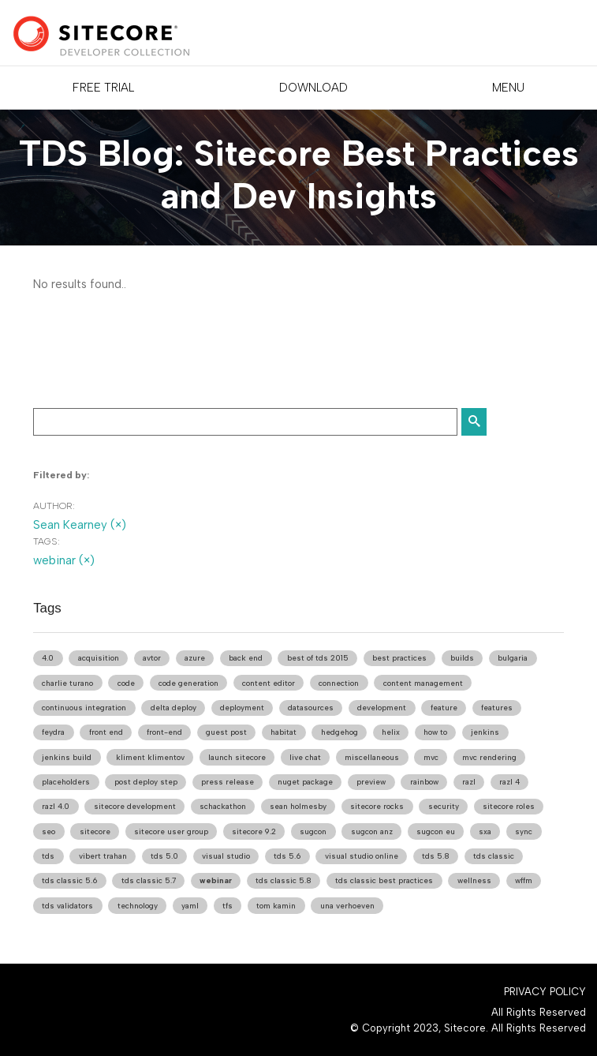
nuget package (305, 781)
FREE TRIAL (103, 88)
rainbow (424, 781)
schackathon (223, 806)
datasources (311, 707)
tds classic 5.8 (284, 880)
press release (227, 781)
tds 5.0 (164, 856)
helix (391, 732)
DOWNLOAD (313, 88)
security (443, 806)
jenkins (485, 732)
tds (48, 856)
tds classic (493, 856)
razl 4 (509, 781)
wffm (523, 880)
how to (435, 732)
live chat (305, 757)
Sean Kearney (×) (79, 525)
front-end (164, 732)
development (381, 707)
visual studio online (361, 856)
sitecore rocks (377, 806)
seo (48, 831)
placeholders (66, 781)
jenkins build (66, 757)
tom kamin (276, 905)
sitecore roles (509, 806)
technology (138, 905)
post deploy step (145, 781)
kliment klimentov (150, 757)
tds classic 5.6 (69, 880)
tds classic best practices (384, 880)
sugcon (313, 831)
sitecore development (135, 806)
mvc (430, 757)
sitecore (95, 831)
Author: (54, 505)
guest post (226, 732)
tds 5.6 (287, 856)
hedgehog (339, 732)
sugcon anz (372, 831)
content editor (268, 683)
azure (195, 657)
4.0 (48, 657)
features (497, 707)
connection (339, 683)
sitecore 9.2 (254, 831)
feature (444, 707)
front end (106, 732)
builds (462, 657)
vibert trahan (103, 856)
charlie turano (67, 683)
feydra (53, 732)
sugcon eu (435, 831)
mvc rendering (489, 757)
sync (523, 831)
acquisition (98, 657)
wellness (474, 880)
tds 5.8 (436, 856)
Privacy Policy (545, 992)
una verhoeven (347, 905)
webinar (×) (64, 560)
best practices (399, 657)
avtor (152, 657)
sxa (485, 831)
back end (246, 657)
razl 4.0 (55, 806)
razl (469, 781)
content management (423, 683)
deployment (242, 707)
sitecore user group (171, 831)
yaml (190, 905)
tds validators (67, 905)
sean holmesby (298, 806)
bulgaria (513, 657)
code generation (188, 683)
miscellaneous (372, 757)
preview (371, 781)
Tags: (46, 541)
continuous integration (84, 707)
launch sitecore (237, 757)
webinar (216, 880)
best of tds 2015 (318, 657)
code (126, 683)
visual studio (226, 856)
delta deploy (173, 707)
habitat (284, 732)
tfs (227, 905)
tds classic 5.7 (148, 880)
